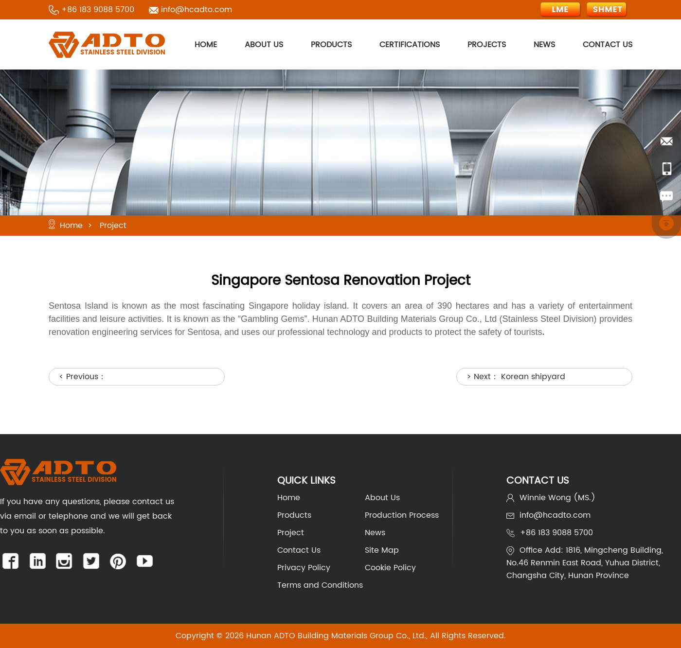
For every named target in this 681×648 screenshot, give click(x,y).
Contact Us (299, 550)
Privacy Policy (303, 567)
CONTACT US (607, 44)
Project (113, 225)
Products (294, 515)
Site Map (382, 550)
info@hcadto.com (196, 9)
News (375, 532)
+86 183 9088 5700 (97, 9)
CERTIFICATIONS (409, 44)
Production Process (402, 515)
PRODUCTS (331, 44)
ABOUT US (264, 44)
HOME (206, 44)
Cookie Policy (390, 567)
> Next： (515, 376)
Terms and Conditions (320, 585)
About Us (382, 497)
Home (71, 225)
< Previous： (82, 376)
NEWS (544, 44)
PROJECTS (486, 44)
